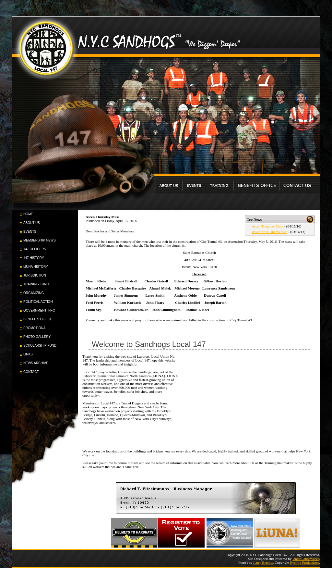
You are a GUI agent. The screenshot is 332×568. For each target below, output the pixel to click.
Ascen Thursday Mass (267, 226)
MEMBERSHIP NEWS (39, 240)
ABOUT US (31, 223)
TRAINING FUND (36, 284)
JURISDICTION (34, 275)
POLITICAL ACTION (38, 301)
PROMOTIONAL (35, 328)
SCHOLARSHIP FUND (39, 345)
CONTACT (31, 372)
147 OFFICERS (34, 249)
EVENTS (29, 231)
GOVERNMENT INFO (39, 310)
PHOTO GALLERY (37, 337)
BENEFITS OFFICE (37, 319)
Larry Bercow (263, 562)
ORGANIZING (33, 293)
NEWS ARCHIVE (35, 363)
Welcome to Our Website (269, 232)
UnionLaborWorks (305, 559)
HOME (28, 214)
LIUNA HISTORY (35, 266)
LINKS (28, 354)
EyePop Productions (304, 562)
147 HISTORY (33, 258)
